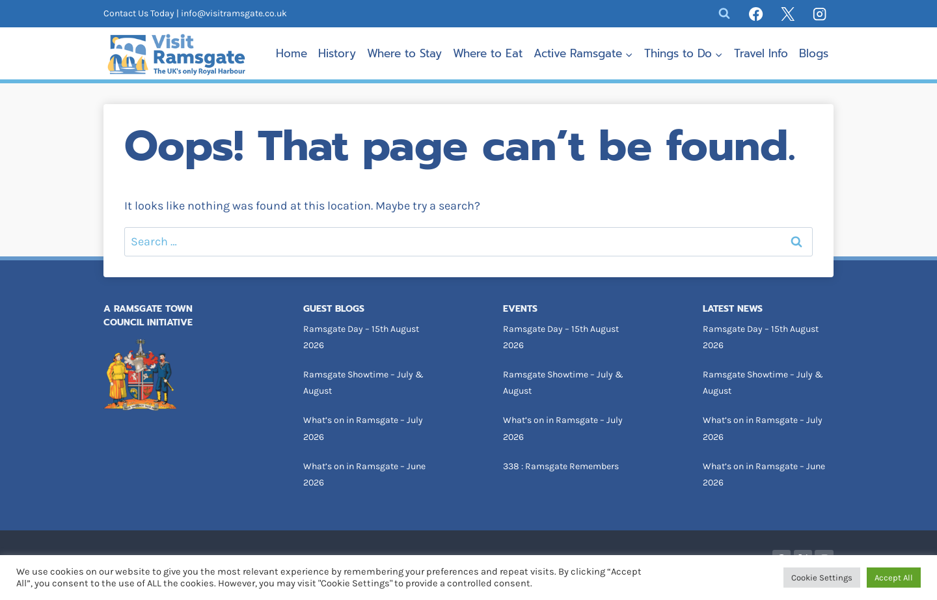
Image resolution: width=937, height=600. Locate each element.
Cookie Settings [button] (821, 577)
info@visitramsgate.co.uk (234, 13)
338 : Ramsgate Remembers (561, 466)
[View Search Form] (724, 13)
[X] (788, 13)
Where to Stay (404, 53)
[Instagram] (820, 13)
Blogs (813, 53)
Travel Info (761, 53)
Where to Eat (488, 53)
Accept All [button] (894, 577)
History (337, 53)
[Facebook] (756, 13)
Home (291, 53)
